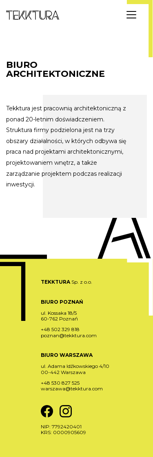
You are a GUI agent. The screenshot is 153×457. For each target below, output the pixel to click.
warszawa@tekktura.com (72, 388)
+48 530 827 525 (60, 383)
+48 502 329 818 (60, 329)
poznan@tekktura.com (69, 335)
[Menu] (131, 15)
